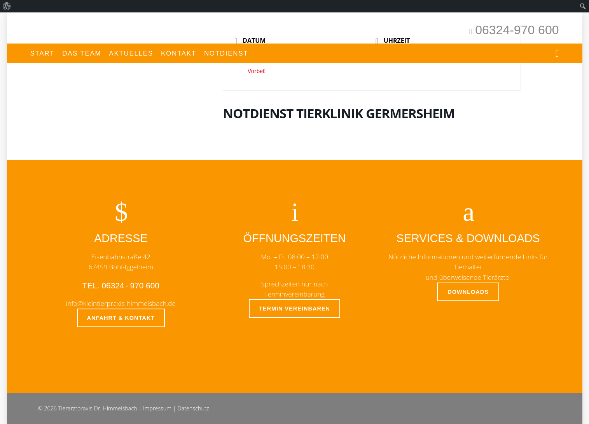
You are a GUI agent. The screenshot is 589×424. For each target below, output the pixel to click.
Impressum (157, 408)
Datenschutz (193, 408)
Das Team (81, 53)
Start (42, 53)
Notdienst (226, 53)
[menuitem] (7, 6)
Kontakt (178, 53)
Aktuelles (131, 53)
